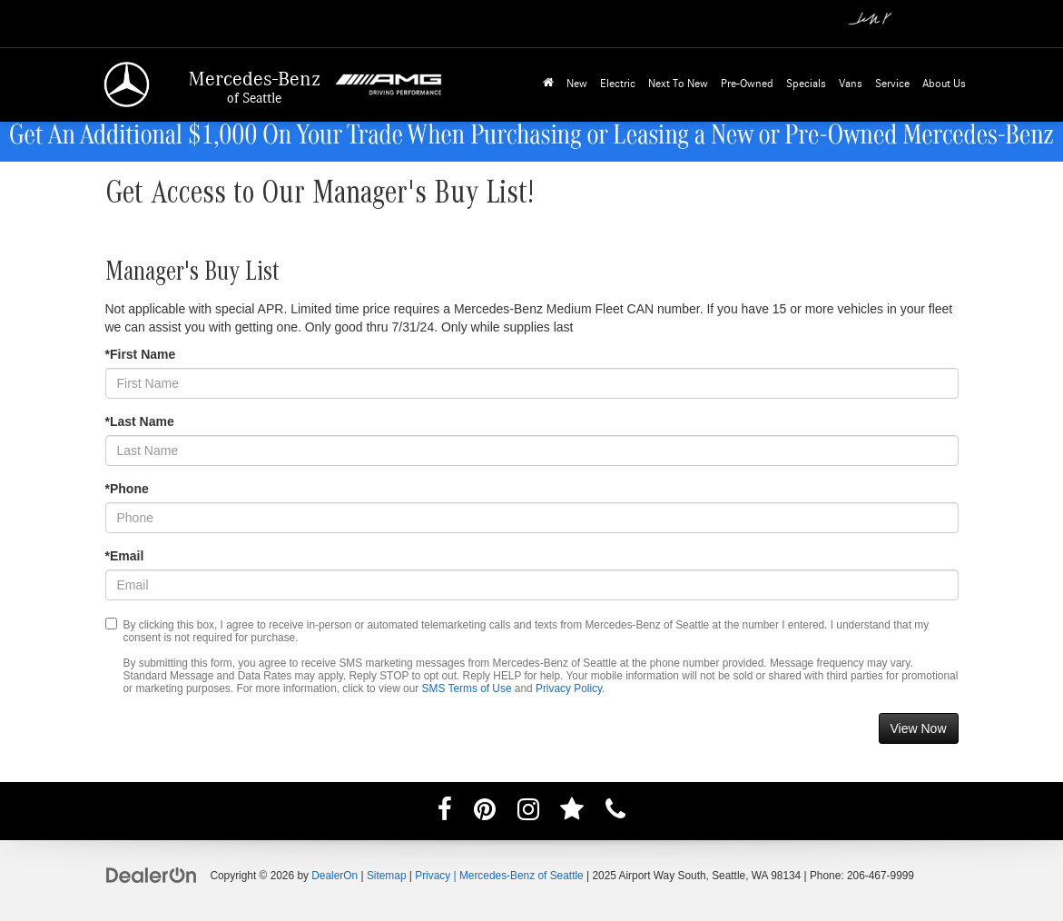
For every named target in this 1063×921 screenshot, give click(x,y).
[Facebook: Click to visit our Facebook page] (445, 813)
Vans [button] (850, 84)
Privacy (432, 875)
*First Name (140, 354)
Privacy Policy (569, 688)
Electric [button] (617, 84)
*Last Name (139, 421)
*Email (124, 556)
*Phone (127, 488)
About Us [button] (944, 84)
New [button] (576, 84)
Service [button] (892, 84)
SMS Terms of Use (467, 688)
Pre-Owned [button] (747, 84)
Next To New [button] (678, 84)
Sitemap (387, 875)
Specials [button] (806, 84)
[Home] (548, 85)
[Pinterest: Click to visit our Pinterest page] (485, 813)
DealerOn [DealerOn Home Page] (334, 875)
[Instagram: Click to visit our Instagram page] (528, 813)
